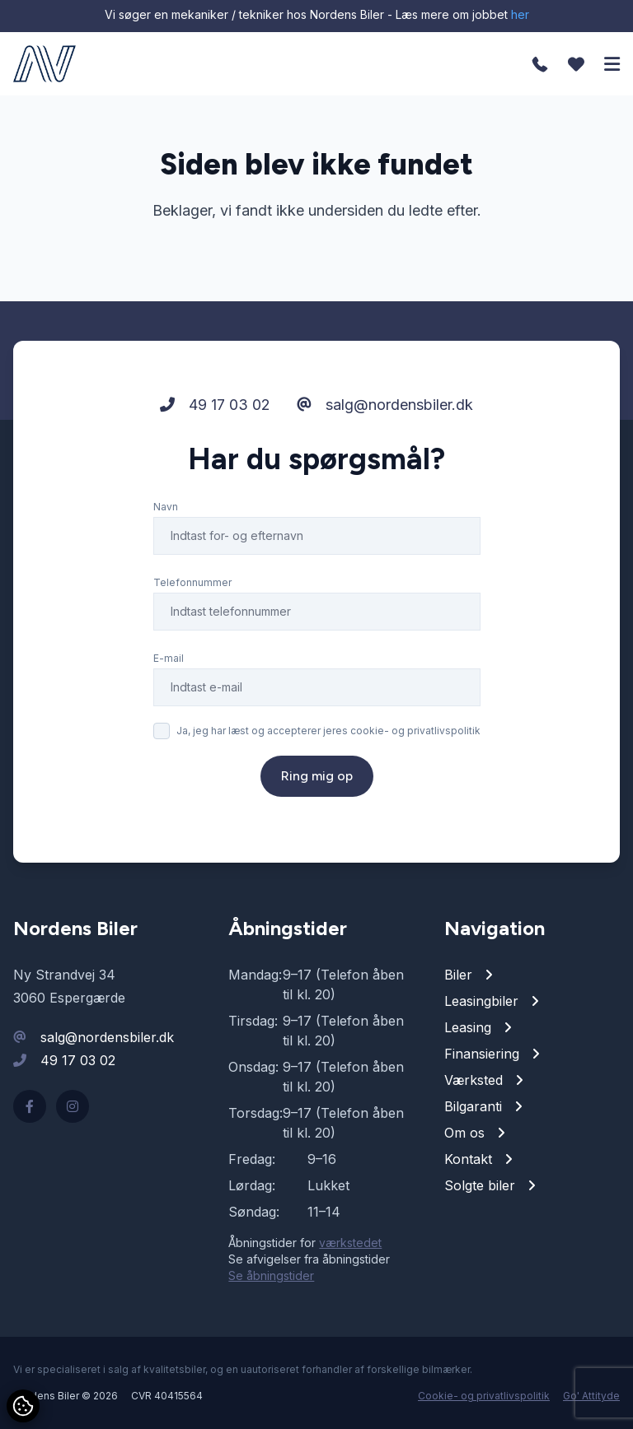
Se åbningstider (271, 1275)
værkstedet (350, 1243)
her (520, 14)
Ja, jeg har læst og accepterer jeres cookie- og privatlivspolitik (328, 730)
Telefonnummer (192, 582)
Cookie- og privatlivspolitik (484, 1395)
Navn (165, 506)
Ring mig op (317, 776)
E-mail (168, 658)
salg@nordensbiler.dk (385, 404)
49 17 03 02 (215, 404)
